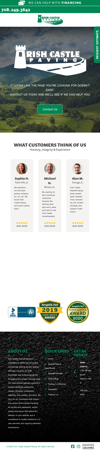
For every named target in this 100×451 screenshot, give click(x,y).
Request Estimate (97, 44)
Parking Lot (53, 394)
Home (50, 359)
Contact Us (50, 109)
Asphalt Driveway (55, 373)
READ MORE (21, 226)
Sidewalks (52, 389)
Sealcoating (53, 379)
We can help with (50, 3)
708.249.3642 (15, 9)
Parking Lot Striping (57, 384)
